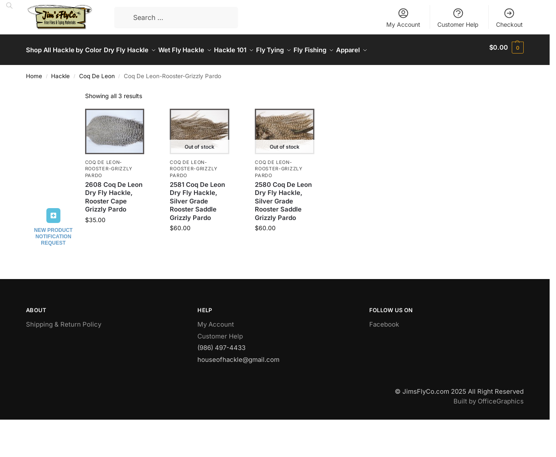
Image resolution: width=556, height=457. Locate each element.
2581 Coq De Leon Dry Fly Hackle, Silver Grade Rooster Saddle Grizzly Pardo (197, 196)
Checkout (509, 17)
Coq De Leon (97, 71)
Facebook (384, 320)
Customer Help (458, 17)
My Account (403, 17)
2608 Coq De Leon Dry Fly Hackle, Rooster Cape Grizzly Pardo (114, 192)
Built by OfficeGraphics (488, 396)
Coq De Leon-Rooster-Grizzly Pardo (109, 164)
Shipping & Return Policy (63, 320)
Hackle (60, 71)
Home (34, 71)
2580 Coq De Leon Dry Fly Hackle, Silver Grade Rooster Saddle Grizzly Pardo (283, 196)
